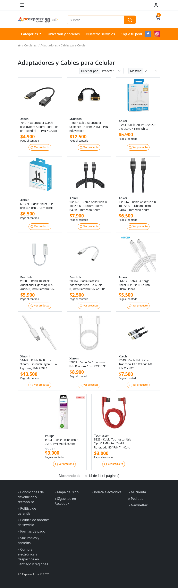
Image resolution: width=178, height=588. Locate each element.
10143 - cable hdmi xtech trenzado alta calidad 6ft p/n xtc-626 (136, 364)
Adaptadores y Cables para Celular (64, 45)
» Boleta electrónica (107, 492)
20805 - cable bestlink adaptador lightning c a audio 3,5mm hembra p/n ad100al (37, 285)
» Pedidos (135, 498)
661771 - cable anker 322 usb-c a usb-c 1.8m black (36, 206)
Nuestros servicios (100, 34)
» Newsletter (138, 505)
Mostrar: (136, 71)
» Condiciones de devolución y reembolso (31, 497)
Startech (75, 119)
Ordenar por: (90, 71)
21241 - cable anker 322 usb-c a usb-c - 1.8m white (137, 127)
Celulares (30, 45)
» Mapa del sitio (67, 492)
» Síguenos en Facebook (65, 501)
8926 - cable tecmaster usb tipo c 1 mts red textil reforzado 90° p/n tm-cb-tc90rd (112, 443)
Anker (123, 121)
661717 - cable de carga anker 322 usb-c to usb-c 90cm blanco (135, 285)
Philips (49, 436)
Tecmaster (101, 435)
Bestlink (26, 277)
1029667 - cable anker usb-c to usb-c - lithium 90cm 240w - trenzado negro (137, 206)
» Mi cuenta (137, 492)
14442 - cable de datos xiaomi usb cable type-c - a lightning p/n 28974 (38, 364)
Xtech (24, 119)
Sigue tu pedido (133, 34)
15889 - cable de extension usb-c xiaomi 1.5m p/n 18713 (88, 364)
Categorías (30, 34)
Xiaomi (25, 356)
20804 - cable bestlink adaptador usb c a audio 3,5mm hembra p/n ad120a (87, 285)
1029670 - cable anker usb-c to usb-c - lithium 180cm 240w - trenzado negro (88, 206)
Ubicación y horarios (64, 34)
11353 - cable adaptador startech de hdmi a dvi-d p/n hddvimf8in (88, 127)
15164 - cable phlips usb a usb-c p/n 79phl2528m (61, 442)
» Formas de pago (31, 531)
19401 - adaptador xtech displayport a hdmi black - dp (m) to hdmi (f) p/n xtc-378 (39, 127)
